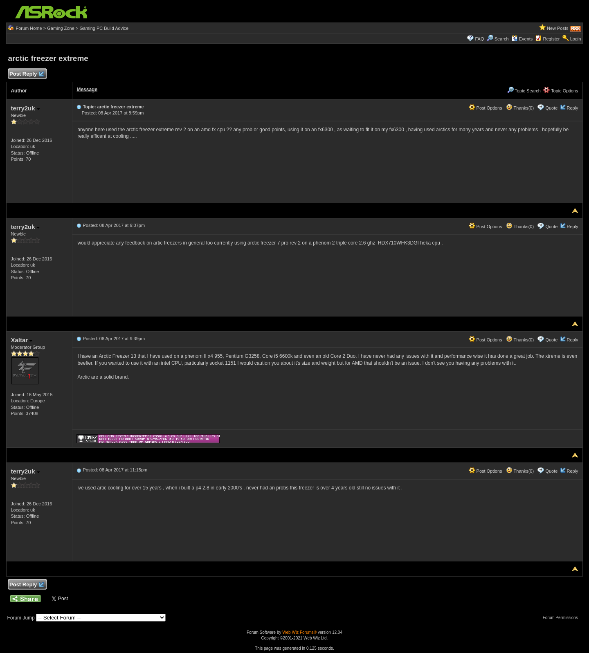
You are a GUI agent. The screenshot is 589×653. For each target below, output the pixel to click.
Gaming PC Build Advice (103, 28)
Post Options (485, 107)
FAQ (479, 38)
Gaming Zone (60, 28)
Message (86, 89)
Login (575, 38)
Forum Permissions (562, 617)
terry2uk (25, 108)
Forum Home (29, 28)
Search (502, 38)
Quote (551, 107)
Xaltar (21, 340)
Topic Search (524, 90)
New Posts (558, 28)
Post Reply (26, 74)
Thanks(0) (520, 107)
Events (522, 38)
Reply (572, 107)
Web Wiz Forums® (299, 632)
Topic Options (560, 90)
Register (551, 38)
